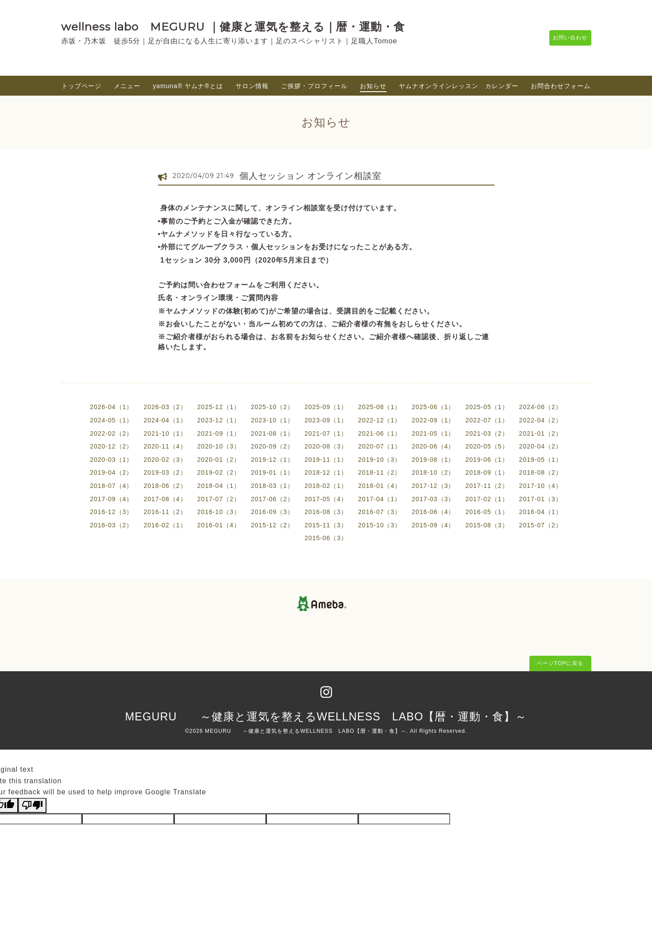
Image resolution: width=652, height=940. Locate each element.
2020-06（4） (433, 446)
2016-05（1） (486, 511)
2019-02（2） (218, 472)
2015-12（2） (272, 525)
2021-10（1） (164, 433)
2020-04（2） (540, 446)
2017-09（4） (111, 499)
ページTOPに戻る (560, 663)
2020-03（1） (111, 459)
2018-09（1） (486, 472)
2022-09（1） (433, 420)
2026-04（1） (111, 406)
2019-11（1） (326, 459)
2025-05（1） (486, 406)
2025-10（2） (272, 406)
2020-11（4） (164, 446)
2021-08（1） (272, 433)
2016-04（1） (540, 511)
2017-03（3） (433, 499)
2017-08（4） (164, 499)
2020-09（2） (272, 446)
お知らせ (373, 85)
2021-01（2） (540, 433)
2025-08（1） (379, 406)
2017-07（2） (218, 499)
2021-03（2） (486, 433)
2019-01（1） (272, 472)
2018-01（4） (379, 485)
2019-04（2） (111, 472)
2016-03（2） (111, 525)
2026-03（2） (164, 406)
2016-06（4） (433, 511)
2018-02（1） (326, 485)
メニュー (127, 85)
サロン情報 (252, 85)
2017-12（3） (433, 485)
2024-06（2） (540, 406)
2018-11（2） (379, 472)
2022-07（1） (486, 420)
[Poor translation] (32, 805)
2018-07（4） (111, 485)
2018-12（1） (326, 472)
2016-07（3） (379, 511)
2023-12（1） (218, 420)
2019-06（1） (486, 459)
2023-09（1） (326, 420)
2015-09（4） (433, 525)
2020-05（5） (486, 446)
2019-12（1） (272, 459)
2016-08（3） (326, 511)
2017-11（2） (486, 485)
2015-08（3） (486, 525)
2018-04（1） (218, 485)
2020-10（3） (218, 446)
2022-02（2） (111, 433)
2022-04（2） (540, 420)
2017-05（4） (326, 499)
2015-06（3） (326, 538)
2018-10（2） (433, 472)
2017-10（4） (540, 485)
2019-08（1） (433, 459)
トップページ (81, 85)
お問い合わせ (566, 37)
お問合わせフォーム (560, 85)
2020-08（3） (326, 446)
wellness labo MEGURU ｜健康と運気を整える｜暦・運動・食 (233, 26)
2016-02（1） (164, 525)
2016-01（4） (218, 525)
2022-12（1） (379, 420)
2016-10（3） (218, 511)
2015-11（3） (326, 525)
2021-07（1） (326, 433)
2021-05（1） (433, 433)
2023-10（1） (272, 420)
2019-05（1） (540, 459)
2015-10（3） (379, 525)
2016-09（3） (272, 511)
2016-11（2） (164, 511)
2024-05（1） (111, 420)
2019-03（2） (164, 472)
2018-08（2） (540, 472)
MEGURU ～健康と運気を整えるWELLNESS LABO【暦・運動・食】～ (326, 716)
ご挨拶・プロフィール (314, 85)
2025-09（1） (326, 406)
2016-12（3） (111, 511)
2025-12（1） (218, 406)
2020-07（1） (379, 446)
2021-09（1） (218, 433)
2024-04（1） (164, 420)
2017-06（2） (272, 499)
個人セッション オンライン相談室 (310, 176)
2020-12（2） (111, 446)
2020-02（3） (164, 459)
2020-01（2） (218, 459)
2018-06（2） (164, 485)
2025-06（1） (433, 406)
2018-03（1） (272, 485)
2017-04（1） (379, 499)
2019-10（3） (379, 459)
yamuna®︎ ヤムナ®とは (188, 85)
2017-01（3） (540, 499)
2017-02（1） (486, 499)
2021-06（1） (379, 433)
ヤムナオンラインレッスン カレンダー (458, 85)
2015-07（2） (540, 525)
